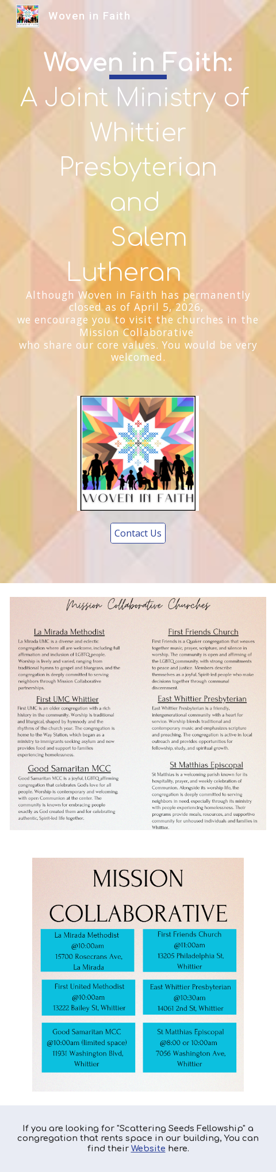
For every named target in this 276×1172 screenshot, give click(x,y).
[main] (138, 204)
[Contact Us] (138, 533)
